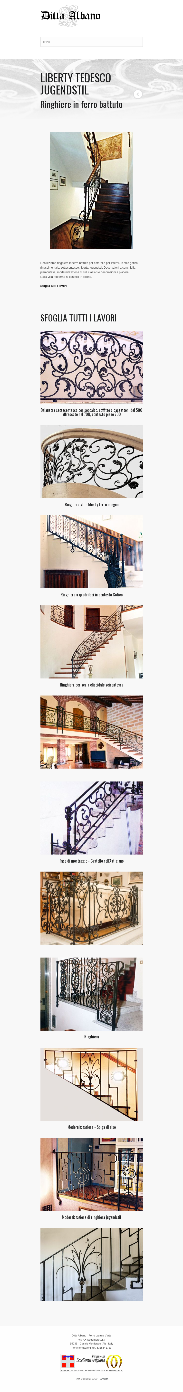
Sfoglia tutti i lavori (53, 286)
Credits (104, 1378)
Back (138, 94)
